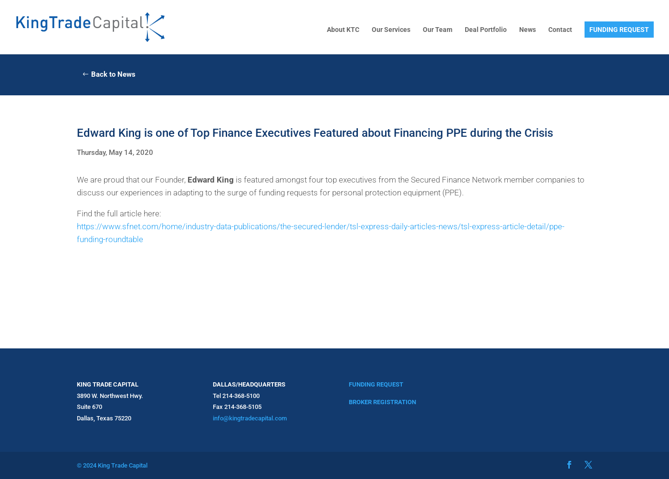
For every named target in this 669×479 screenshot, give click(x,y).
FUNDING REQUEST (619, 29)
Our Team (437, 29)
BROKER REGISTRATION (382, 402)
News (527, 29)
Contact (560, 29)
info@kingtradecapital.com (250, 418)
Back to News (113, 74)
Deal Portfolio (486, 29)
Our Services (391, 29)
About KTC (343, 29)
